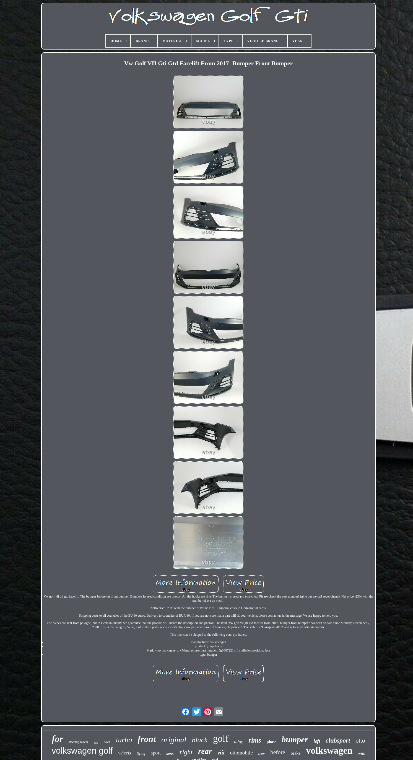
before (277, 752)
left (316, 741)
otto (360, 740)
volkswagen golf (82, 751)
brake (296, 753)
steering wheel (78, 742)
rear (205, 751)
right (186, 752)
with (361, 753)
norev (170, 754)
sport (156, 753)
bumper (295, 739)
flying (141, 753)
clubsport (338, 740)
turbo (124, 740)
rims (254, 740)
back (106, 742)
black (199, 740)
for (57, 739)
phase (271, 742)
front (147, 739)
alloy (238, 741)
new (261, 753)
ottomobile (241, 753)
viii (221, 752)
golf (220, 738)
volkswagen (329, 750)
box (96, 742)
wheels (124, 753)
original (173, 739)
